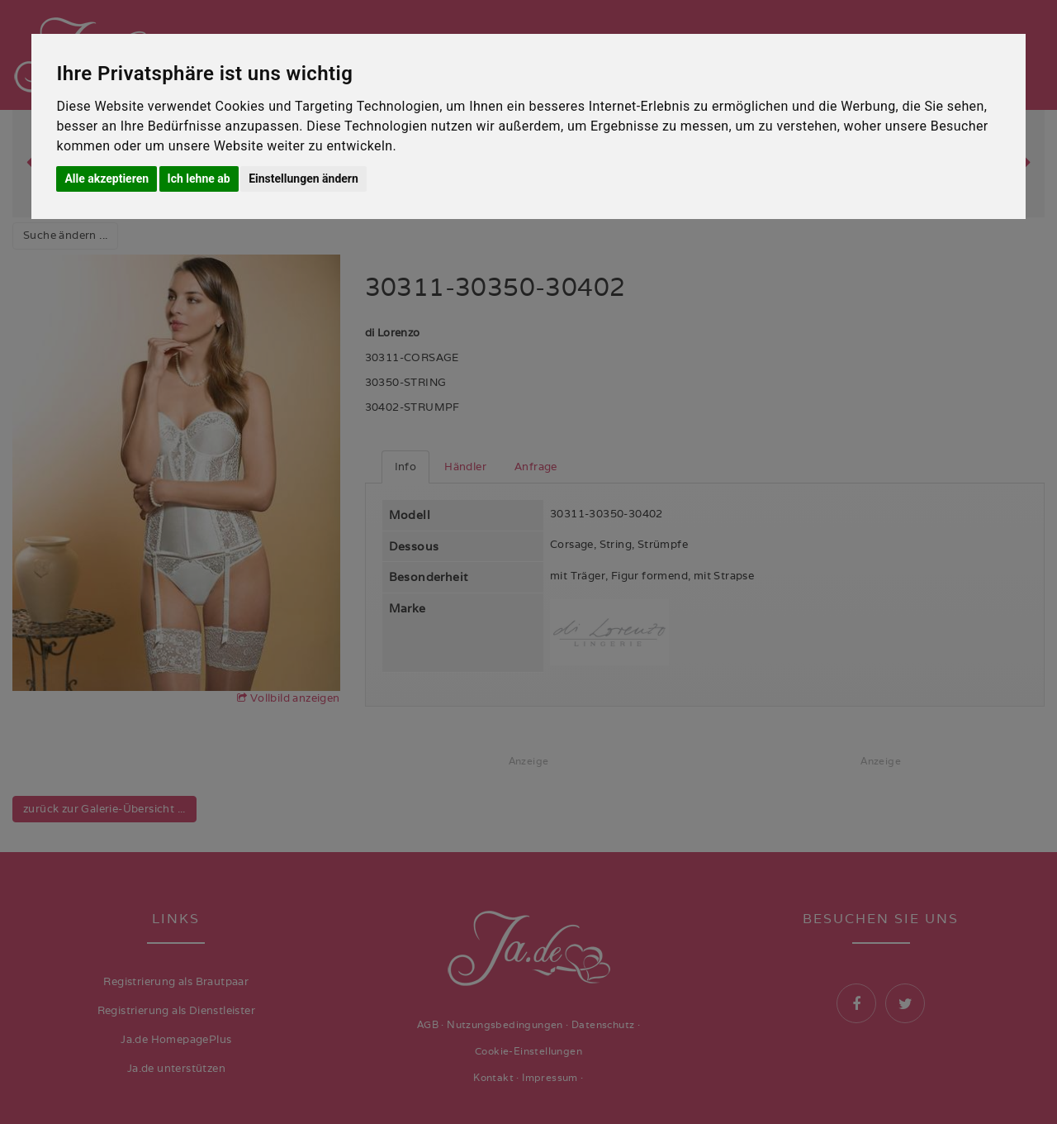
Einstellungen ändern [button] (303, 178)
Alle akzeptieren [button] (106, 178)
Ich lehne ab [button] (199, 178)
